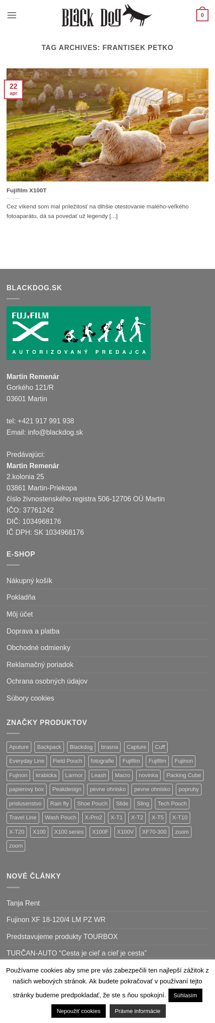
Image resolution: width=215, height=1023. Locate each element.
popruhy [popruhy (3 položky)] (188, 789)
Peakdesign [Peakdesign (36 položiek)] (66, 789)
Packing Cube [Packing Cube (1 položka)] (183, 775)
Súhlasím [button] (185, 995)
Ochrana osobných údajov (47, 681)
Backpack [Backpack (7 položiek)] (49, 747)
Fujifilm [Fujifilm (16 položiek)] (157, 761)
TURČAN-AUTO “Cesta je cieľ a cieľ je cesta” (77, 953)
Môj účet (20, 614)
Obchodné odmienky (39, 647)
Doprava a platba (33, 631)
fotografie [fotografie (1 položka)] (102, 761)
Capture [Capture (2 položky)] (137, 747)
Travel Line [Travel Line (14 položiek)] (23, 817)
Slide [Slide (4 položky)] (122, 803)
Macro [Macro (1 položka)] (123, 775)
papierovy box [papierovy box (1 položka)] (26, 789)
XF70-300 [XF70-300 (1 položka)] (154, 831)
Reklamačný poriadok (40, 664)
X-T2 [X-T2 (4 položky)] (137, 817)
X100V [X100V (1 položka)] (125, 831)
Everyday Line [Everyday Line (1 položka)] (26, 761)
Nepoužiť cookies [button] (78, 1011)
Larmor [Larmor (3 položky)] (74, 775)
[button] (12, 15)
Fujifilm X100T (27, 190)
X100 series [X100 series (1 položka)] (69, 831)
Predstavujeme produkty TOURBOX (62, 936)
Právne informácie (138, 1011)
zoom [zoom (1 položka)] (16, 845)
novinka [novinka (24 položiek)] (148, 775)
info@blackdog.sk (55, 432)
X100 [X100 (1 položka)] (39, 831)
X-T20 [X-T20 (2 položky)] (16, 831)
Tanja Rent (23, 903)
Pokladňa (21, 597)
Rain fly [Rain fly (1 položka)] (59, 803)
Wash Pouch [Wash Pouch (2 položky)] (60, 817)
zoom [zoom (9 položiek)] (181, 831)
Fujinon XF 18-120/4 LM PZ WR (56, 919)
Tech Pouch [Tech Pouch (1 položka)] (172, 803)
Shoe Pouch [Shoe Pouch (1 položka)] (92, 803)
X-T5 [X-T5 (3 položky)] (157, 817)
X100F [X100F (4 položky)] (100, 831)
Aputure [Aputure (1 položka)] (19, 747)
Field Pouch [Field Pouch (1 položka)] (68, 761)
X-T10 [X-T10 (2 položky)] (180, 817)
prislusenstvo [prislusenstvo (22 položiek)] (25, 803)
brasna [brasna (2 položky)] (109, 747)
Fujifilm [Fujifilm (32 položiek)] (131, 761)
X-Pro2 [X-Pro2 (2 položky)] (93, 817)
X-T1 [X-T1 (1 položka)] (117, 817)
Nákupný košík (29, 580)
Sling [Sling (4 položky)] (143, 803)
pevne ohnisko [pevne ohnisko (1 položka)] (152, 789)
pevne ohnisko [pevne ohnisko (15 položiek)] (108, 789)
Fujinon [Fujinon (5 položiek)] (18, 775)
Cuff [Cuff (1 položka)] (160, 747)
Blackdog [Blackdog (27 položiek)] (81, 747)
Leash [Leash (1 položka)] (99, 775)
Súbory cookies (30, 698)
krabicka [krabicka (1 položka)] (46, 775)
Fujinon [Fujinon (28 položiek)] (184, 761)
